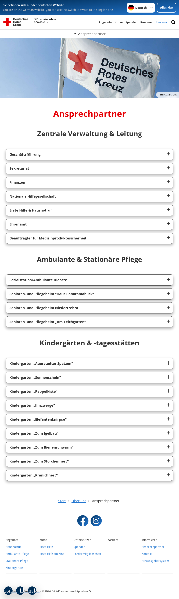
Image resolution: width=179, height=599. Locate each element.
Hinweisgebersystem (155, 561)
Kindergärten (14, 568)
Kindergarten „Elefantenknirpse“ (38, 419)
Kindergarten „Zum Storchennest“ (39, 461)
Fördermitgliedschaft (87, 554)
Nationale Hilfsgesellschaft (32, 196)
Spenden (132, 22)
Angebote (105, 22)
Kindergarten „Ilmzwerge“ (32, 405)
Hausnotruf (13, 547)
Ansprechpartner (153, 547)
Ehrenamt (18, 224)
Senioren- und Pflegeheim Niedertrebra (43, 307)
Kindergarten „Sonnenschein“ (35, 377)
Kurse (119, 22)
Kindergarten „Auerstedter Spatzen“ (41, 363)
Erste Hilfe (46, 547)
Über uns (161, 22)
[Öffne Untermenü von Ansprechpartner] (89, 33)
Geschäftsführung (25, 154)
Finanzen (17, 182)
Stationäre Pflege (17, 561)
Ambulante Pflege (17, 554)
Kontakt (147, 554)
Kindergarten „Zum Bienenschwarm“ (41, 447)
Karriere (146, 22)
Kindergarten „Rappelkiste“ (33, 391)
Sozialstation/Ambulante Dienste (38, 280)
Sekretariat (19, 168)
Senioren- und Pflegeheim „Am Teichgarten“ (47, 321)
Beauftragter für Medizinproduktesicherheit (48, 238)
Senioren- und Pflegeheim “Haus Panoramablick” (51, 293)
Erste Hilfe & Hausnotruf (30, 210)
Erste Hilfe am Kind (52, 554)
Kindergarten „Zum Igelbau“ (33, 433)
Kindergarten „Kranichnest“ (33, 475)
